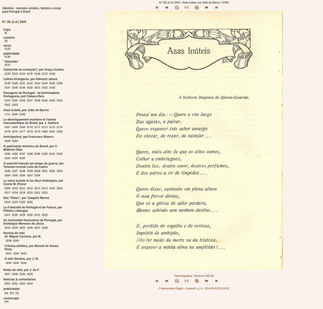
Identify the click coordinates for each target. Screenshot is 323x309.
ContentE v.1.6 (193, 288)
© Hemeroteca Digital (170, 288)
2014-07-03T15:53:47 (217, 288)
